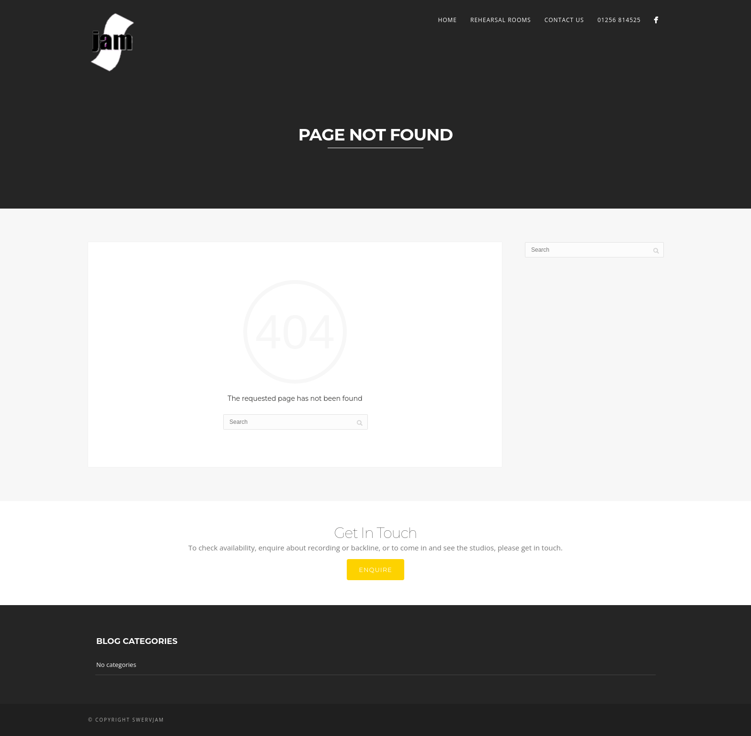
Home (447, 20)
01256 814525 (619, 20)
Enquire (375, 569)
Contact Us (564, 20)
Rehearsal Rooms (500, 20)
